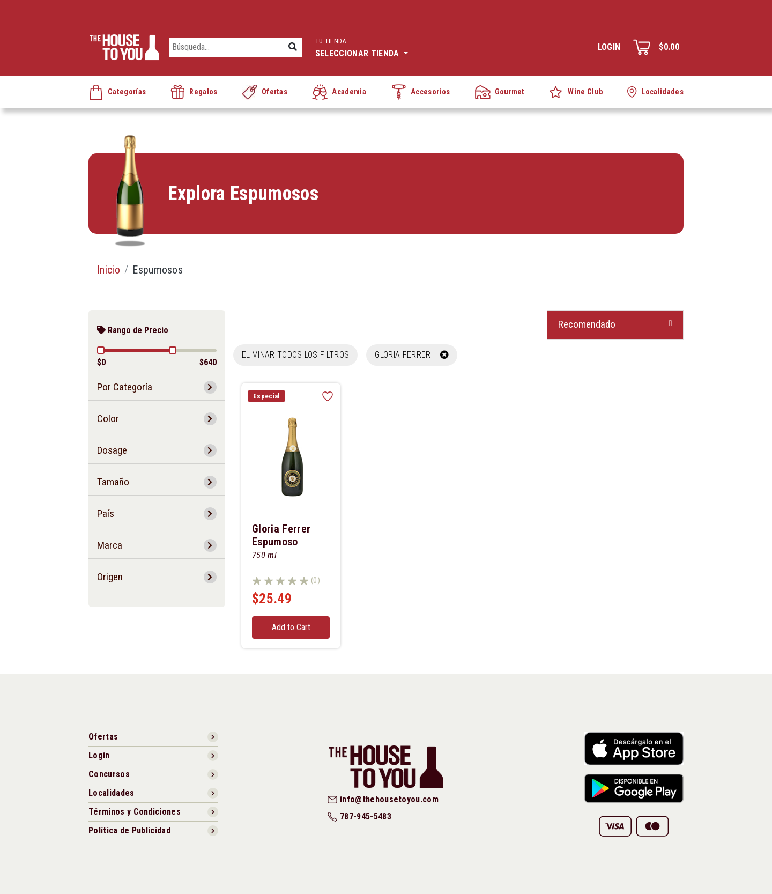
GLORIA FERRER (412, 355)
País (105, 513)
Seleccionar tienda (361, 46)
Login (609, 47)
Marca (109, 545)
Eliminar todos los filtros (295, 355)
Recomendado (586, 324)
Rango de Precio (132, 330)
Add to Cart (291, 627)
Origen (110, 577)
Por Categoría (124, 387)
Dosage (112, 450)
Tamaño (113, 482)
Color (108, 418)
